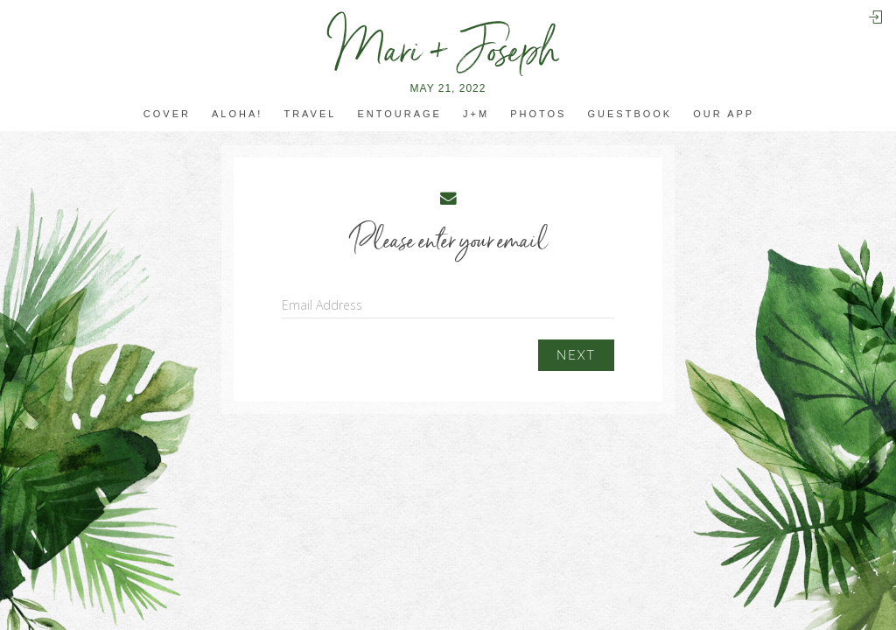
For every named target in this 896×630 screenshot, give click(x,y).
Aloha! (237, 114)
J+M (476, 114)
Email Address (322, 305)
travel (310, 114)
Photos (538, 114)
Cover (167, 114)
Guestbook (630, 114)
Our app (723, 114)
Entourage (399, 114)
